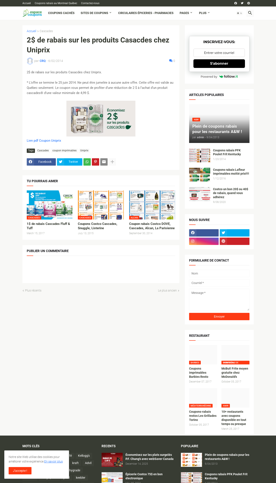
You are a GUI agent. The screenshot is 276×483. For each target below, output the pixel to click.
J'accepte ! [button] (20, 470)
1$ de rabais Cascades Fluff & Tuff (48, 226)
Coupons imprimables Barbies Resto (198, 372)
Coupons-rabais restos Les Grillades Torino (202, 416)
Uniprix (84, 150)
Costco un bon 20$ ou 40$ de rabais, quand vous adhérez (230, 193)
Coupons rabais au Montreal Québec (56, 3)
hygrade (74, 470)
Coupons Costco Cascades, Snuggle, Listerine (97, 226)
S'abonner (219, 63)
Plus (203, 13)
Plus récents (33, 290)
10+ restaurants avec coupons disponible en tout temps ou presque (233, 418)
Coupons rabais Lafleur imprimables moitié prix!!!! (231, 172)
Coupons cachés (61, 13)
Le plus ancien (167, 290)
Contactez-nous (90, 3)
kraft (75, 463)
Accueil (26, 3)
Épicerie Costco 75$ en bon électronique (144, 476)
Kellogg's (84, 455)
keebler (80, 477)
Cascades (46, 31)
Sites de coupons (94, 13)
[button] (239, 13)
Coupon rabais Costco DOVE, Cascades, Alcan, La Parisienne (152, 226)
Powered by (219, 76)
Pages (184, 13)
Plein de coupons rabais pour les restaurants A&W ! (227, 457)
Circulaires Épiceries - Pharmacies (146, 13)
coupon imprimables (64, 150)
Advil (88, 463)
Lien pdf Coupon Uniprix (44, 141)
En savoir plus (53, 461)
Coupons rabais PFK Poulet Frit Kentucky (227, 152)
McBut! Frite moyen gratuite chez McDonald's (234, 372)
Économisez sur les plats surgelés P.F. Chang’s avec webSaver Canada (149, 457)
